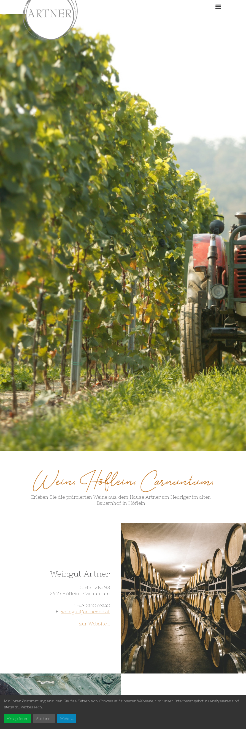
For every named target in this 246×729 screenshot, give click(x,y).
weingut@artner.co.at (85, 611)
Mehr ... (67, 718)
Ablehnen (44, 718)
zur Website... (94, 623)
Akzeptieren (17, 718)
